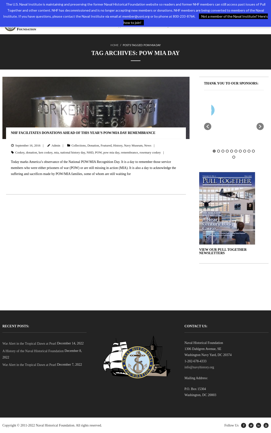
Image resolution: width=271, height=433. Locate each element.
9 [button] (249, 150)
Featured (106, 145)
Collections (79, 145)
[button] (207, 126)
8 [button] (244, 150)
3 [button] (222, 150)
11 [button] (233, 157)
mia (56, 152)
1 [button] (214, 150)
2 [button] (218, 150)
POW (98, 152)
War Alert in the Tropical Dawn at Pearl (29, 343)
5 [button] (231, 150)
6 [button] (235, 150)
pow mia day (111, 152)
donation (31, 152)
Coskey (19, 152)
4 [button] (227, 150)
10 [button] (253, 150)
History (117, 145)
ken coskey (45, 152)
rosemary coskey (150, 152)
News (147, 145)
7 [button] (240, 150)
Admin (55, 145)
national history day (72, 152)
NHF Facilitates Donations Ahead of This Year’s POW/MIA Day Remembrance (83, 133)
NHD (90, 152)
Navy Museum (133, 145)
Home (114, 45)
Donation (93, 145)
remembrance (129, 152)
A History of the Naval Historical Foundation (33, 351)
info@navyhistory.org (199, 367)
